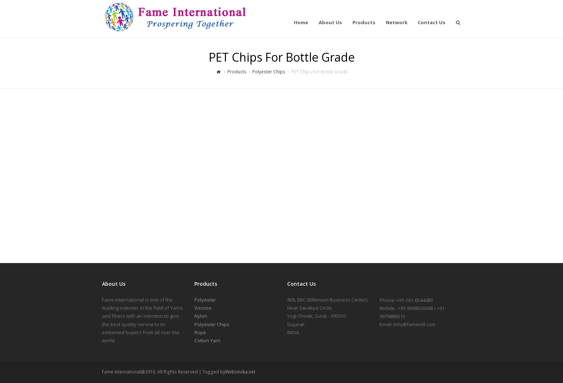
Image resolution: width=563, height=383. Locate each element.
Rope (200, 332)
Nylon (200, 316)
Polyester (205, 299)
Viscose (203, 307)
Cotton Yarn (207, 340)
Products (236, 71)
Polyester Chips (268, 71)
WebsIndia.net (240, 372)
